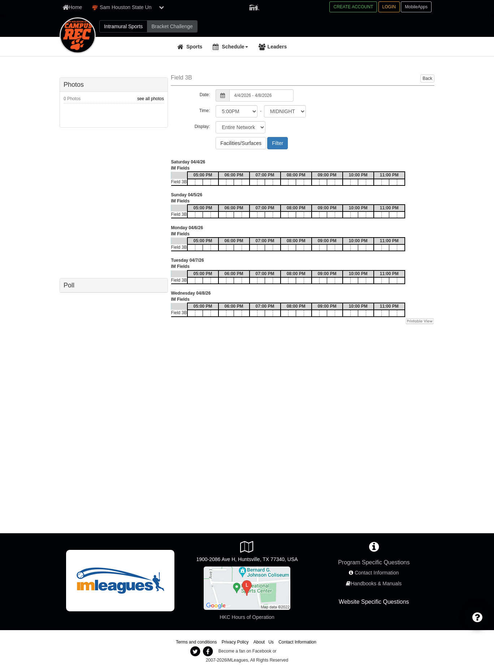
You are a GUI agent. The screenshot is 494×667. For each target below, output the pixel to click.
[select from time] (236, 111)
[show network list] (161, 7)
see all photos (150, 98)
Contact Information (377, 573)
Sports (194, 47)
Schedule (235, 47)
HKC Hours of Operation (247, 617)
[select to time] (285, 111)
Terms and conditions (196, 642)
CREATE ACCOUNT (353, 6)
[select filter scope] (240, 127)
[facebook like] (114, 202)
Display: (202, 126)
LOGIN (389, 6)
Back (427, 78)
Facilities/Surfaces (240, 143)
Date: (205, 94)
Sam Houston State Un (121, 7)
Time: (204, 110)
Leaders (277, 47)
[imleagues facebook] (207, 651)
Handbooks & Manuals (376, 583)
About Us (264, 642)
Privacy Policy (235, 642)
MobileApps (416, 6)
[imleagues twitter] (195, 651)
